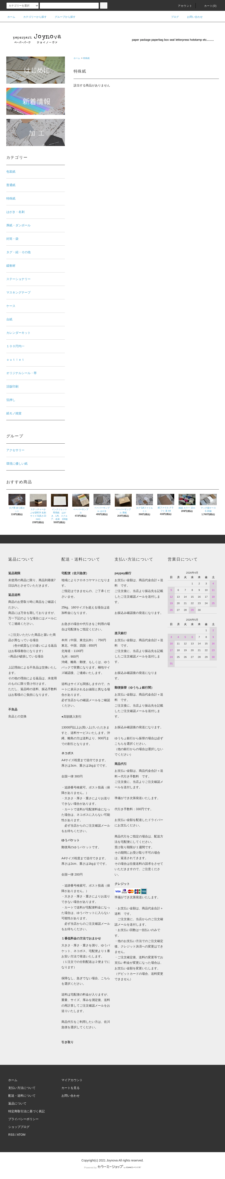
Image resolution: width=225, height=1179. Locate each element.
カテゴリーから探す (32, 16)
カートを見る (70, 1088)
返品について (17, 1103)
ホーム (11, 16)
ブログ (172, 16)
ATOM (21, 1134)
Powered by (112, 1167)
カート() (208, 5)
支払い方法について (22, 1088)
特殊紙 (86, 58)
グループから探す (62, 16)
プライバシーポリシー (23, 1119)
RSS (11, 1134)
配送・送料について (22, 1095)
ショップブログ (19, 1127)
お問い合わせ (192, 16)
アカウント (182, 5)
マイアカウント (72, 1080)
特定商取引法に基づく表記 (26, 1111)
